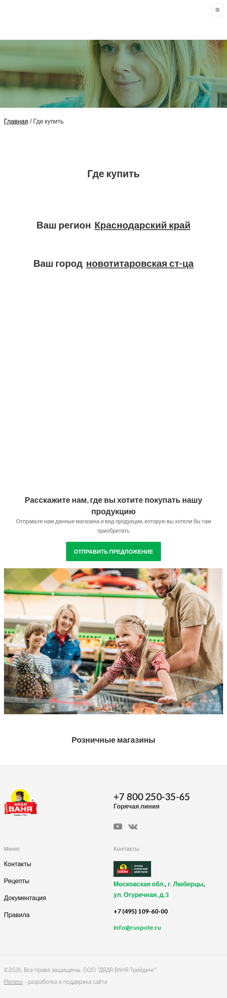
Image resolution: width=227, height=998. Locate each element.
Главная (16, 121)
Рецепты (16, 880)
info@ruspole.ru (137, 927)
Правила (17, 914)
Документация (25, 897)
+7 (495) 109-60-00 (141, 911)
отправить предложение (113, 551)
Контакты (17, 863)
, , (166, 893)
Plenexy (13, 981)
